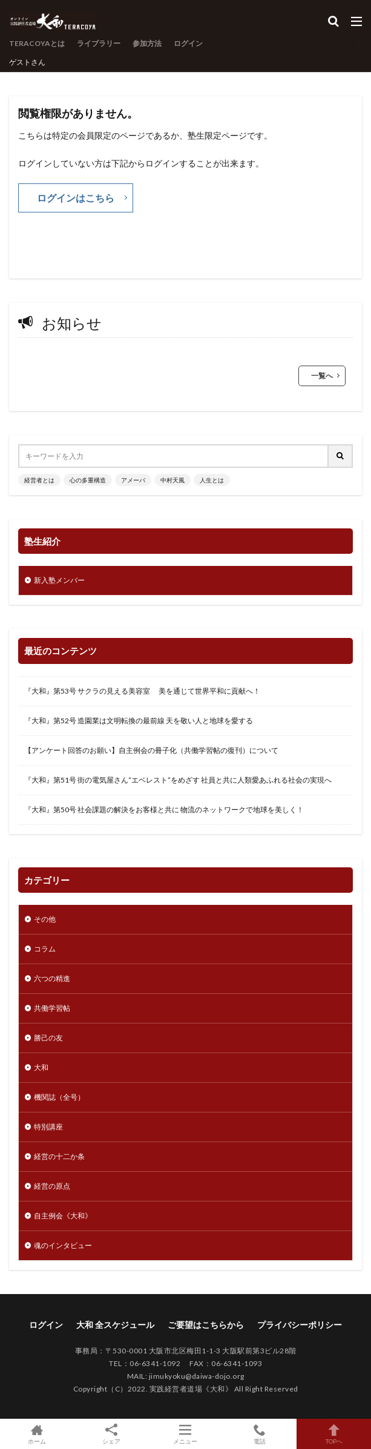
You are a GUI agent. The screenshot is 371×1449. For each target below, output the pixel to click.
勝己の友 (48, 1037)
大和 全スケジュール (115, 1324)
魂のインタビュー (63, 1245)
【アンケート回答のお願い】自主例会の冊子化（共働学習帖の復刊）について (151, 750)
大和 (41, 1067)
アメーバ (133, 480)
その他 (45, 919)
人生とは (212, 480)
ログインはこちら (75, 197)
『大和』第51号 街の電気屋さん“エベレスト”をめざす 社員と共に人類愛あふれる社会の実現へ (178, 779)
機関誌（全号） (59, 1097)
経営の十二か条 (59, 1156)
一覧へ (322, 375)
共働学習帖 (52, 1008)
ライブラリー (98, 43)
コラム (45, 948)
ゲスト (20, 62)
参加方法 (147, 43)
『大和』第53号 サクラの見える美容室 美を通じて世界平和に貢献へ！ (142, 690)
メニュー (185, 1434)
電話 (260, 1434)
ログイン (188, 43)
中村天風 (172, 480)
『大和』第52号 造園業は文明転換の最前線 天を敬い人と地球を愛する (138, 720)
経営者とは (39, 480)
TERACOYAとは (37, 43)
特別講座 (48, 1126)
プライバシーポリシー (299, 1324)
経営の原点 (52, 1186)
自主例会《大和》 (63, 1215)
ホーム (37, 1434)
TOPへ (334, 1434)
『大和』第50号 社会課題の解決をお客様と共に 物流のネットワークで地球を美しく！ (164, 809)
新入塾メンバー (59, 580)
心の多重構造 (88, 480)
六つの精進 (52, 978)
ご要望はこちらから (206, 1324)
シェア (111, 1434)
